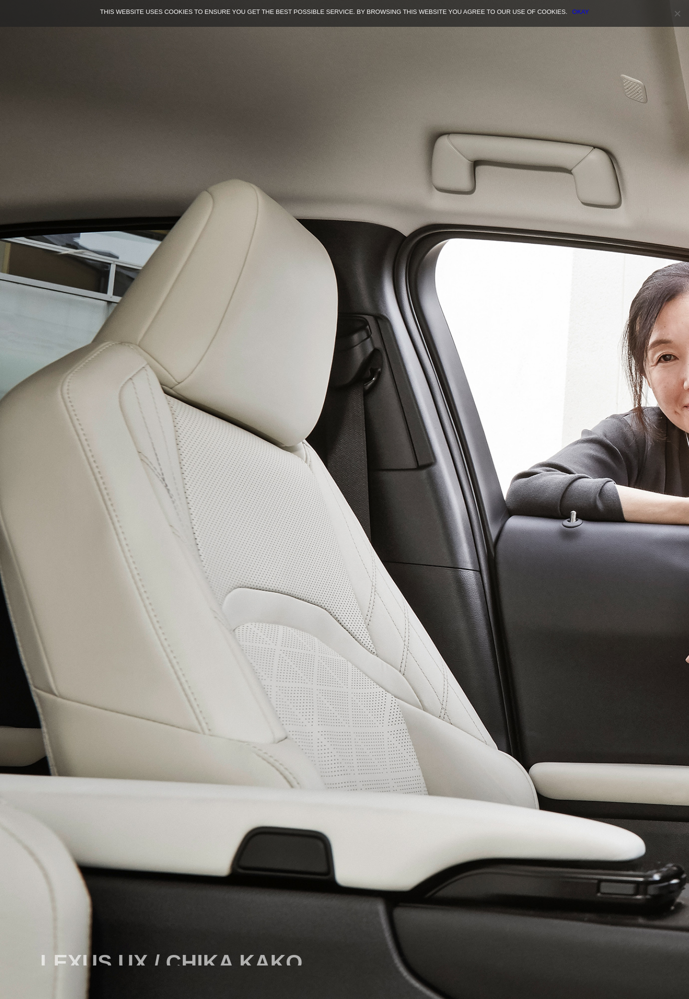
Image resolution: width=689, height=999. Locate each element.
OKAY (580, 11)
